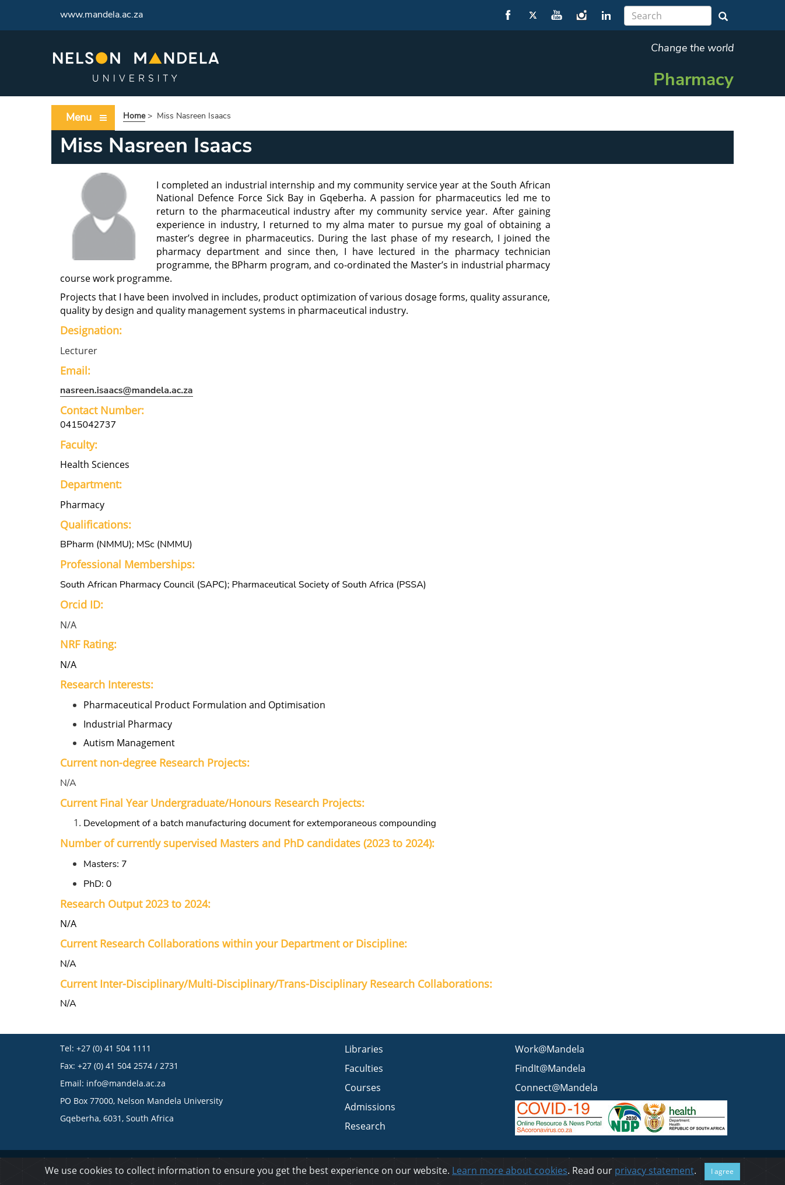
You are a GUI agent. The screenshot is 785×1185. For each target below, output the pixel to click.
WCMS (714, 1164)
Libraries (364, 1049)
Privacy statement (527, 1164)
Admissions (370, 1106)
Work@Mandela (549, 1049)
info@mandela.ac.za (126, 1083)
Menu (87, 117)
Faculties (364, 1068)
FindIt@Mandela (550, 1068)
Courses (363, 1087)
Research (365, 1126)
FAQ (689, 1164)
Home (134, 115)
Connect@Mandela (556, 1087)
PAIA (646, 1164)
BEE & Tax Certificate (597, 1164)
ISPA (668, 1164)
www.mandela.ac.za (101, 14)
